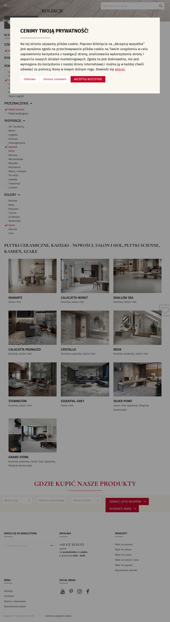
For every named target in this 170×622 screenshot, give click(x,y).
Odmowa (30, 79)
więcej (120, 69)
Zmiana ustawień (54, 79)
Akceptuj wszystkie (88, 79)
